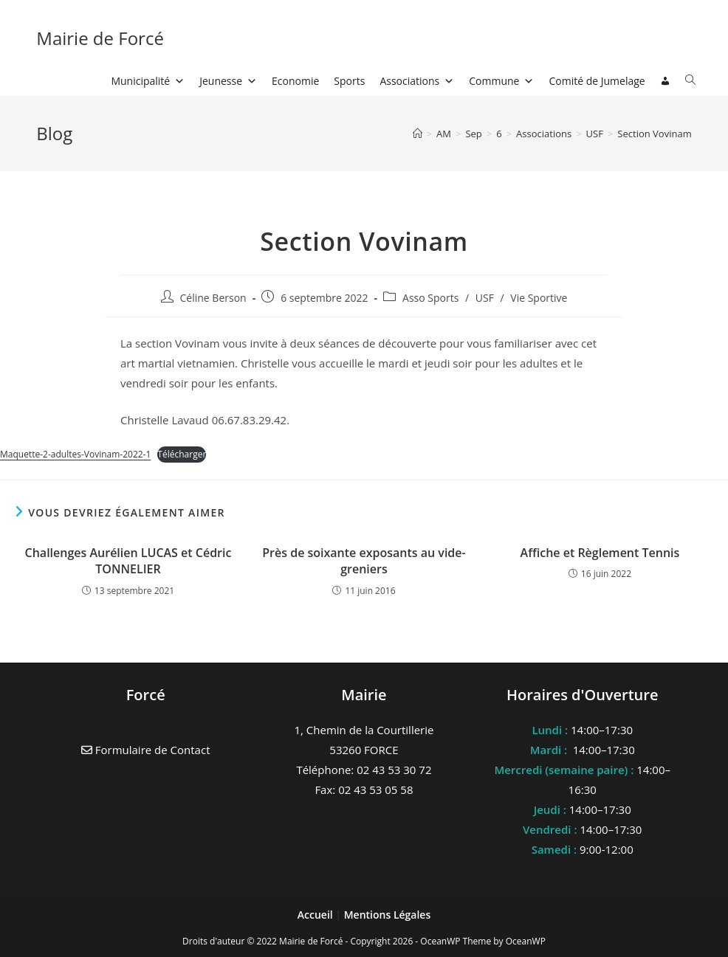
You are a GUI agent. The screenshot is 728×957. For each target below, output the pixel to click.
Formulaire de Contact (145, 749)
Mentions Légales (387, 915)
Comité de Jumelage (597, 81)
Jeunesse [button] (228, 81)
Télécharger (181, 454)
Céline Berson (213, 298)
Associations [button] (417, 81)
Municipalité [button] (148, 81)
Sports (349, 81)
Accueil (317, 915)
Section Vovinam (654, 133)
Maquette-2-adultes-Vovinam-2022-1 (75, 454)
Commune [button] (501, 81)
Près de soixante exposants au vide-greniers (363, 561)
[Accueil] (417, 133)
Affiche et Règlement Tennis (600, 553)
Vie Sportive (538, 298)
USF (484, 298)
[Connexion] (665, 81)
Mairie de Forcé (100, 38)
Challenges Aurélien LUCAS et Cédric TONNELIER (128, 561)
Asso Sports (430, 298)
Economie (295, 81)
